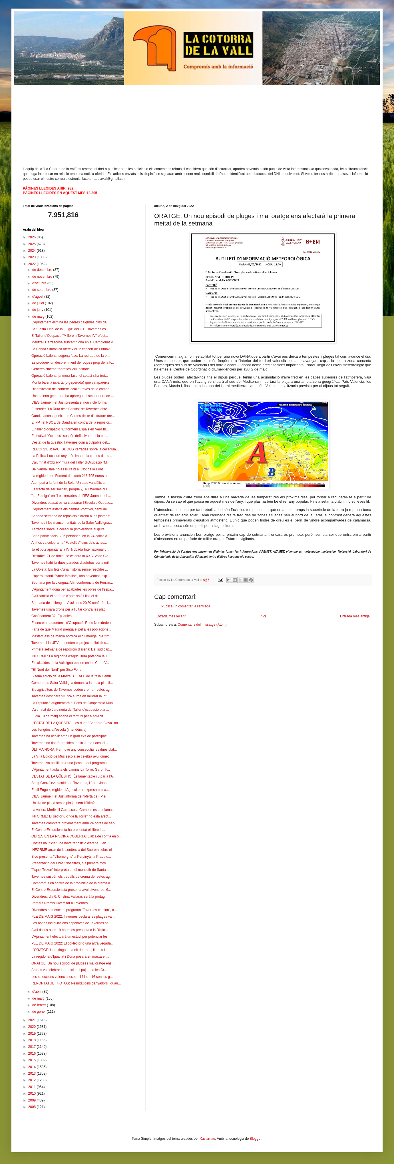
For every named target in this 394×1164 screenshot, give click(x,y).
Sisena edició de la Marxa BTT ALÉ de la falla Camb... (72, 676)
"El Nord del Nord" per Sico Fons (56, 670)
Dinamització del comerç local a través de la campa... (71, 389)
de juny (38, 310)
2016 (32, 1054)
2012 (32, 1080)
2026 (32, 237)
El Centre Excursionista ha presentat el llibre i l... (68, 830)
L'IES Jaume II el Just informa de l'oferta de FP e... (69, 796)
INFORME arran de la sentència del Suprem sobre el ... (73, 850)
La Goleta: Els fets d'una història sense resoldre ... (69, 569)
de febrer (39, 1005)
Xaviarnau (207, 1139)
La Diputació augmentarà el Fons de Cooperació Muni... (73, 703)
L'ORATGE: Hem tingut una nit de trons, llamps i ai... (71, 950)
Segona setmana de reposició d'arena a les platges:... (72, 516)
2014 (32, 1067)
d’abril (37, 992)
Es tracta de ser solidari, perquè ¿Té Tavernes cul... (70, 489)
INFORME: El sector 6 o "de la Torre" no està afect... (71, 816)
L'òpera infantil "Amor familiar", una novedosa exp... (70, 576)
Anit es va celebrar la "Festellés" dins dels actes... (69, 543)
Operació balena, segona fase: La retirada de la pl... (70, 356)
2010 (32, 1093)
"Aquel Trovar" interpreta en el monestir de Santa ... (70, 870)
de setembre (42, 290)
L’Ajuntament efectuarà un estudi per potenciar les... (70, 937)
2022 (32, 264)
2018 (32, 1040)
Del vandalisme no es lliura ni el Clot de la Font (67, 469)
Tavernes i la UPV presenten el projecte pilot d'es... (70, 643)
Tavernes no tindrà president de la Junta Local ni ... (70, 743)
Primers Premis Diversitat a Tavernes (59, 903)
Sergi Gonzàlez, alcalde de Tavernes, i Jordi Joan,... (70, 783)
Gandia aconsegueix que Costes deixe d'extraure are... (73, 416)
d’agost (38, 297)
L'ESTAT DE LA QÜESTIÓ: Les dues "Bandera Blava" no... (76, 723)
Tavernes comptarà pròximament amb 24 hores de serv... (74, 823)
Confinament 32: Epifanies (51, 616)
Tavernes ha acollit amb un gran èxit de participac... (70, 736)
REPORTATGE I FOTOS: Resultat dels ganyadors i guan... (76, 983)
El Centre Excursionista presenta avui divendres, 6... (71, 890)
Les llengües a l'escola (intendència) (59, 730)
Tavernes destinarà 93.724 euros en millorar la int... (70, 696)
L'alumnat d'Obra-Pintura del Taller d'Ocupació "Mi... (70, 462)
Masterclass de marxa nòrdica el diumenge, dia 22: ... (72, 636)
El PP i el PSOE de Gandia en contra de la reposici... (71, 422)
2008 (32, 1107)
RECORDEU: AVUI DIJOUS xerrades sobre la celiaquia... (75, 449)
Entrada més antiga (355, 616)
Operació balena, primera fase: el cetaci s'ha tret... (69, 376)
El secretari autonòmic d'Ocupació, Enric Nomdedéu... (72, 623)
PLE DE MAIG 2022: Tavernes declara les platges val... (73, 917)
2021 (32, 1020)
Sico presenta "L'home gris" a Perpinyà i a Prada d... (71, 857)
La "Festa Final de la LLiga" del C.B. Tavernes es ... (70, 329)
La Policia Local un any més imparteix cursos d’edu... (71, 456)
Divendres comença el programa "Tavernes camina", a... (74, 910)
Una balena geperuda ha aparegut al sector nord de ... (72, 396)
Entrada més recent (171, 616)
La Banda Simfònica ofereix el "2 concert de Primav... (71, 349)
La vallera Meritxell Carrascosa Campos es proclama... (72, 810)
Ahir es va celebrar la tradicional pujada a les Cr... (69, 970)
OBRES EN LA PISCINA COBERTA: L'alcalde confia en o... (76, 836)
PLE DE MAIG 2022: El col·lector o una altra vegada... (72, 943)
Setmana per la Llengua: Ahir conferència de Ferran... (72, 583)
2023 (32, 257)
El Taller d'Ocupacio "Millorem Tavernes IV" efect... (69, 336)
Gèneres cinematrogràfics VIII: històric (60, 369)
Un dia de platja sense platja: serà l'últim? (63, 803)
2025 (32, 244)
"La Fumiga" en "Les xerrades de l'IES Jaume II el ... (71, 496)
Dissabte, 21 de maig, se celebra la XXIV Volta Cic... (71, 556)
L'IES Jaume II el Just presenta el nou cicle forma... (70, 402)
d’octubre (39, 283)
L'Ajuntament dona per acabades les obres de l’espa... (72, 589)
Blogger (256, 1139)
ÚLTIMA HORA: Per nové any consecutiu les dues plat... (74, 750)
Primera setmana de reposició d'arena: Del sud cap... (71, 649)
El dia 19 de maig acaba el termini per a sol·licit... (68, 716)
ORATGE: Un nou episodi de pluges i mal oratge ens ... (73, 963)
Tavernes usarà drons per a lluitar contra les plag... (69, 609)
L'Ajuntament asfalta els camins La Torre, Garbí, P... (70, 770)
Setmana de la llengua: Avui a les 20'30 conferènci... (71, 603)
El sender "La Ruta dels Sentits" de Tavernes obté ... (71, 409)
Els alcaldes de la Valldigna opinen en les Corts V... (70, 663)
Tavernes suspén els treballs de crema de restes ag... (71, 877)
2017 (32, 1047)
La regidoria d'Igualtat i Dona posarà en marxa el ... (70, 956)
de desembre (42, 270)
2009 (32, 1100)
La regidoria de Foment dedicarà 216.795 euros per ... (72, 476)
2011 (32, 1087)
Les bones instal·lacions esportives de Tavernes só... (71, 923)
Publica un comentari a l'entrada (185, 606)
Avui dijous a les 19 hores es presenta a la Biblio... (69, 930)
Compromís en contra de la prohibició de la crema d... (72, 883)
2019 (32, 1034)
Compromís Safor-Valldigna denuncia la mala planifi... (72, 683)
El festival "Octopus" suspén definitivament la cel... (69, 436)
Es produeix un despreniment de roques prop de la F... (72, 362)
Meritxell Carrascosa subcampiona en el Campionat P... (73, 342)
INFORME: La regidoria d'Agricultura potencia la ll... (70, 656)
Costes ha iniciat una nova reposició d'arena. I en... (70, 843)
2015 (32, 1060)
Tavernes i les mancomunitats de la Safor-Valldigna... (71, 523)
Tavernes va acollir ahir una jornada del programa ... (70, 763)
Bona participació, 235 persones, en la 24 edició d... (70, 536)
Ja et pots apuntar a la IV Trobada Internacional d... (70, 549)
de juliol (38, 303)
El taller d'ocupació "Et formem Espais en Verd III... (70, 429)
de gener (39, 1012)
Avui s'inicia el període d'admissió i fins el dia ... (67, 596)
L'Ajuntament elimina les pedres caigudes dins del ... (71, 322)
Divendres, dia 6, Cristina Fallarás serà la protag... (69, 897)
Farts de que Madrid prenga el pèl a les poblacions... (71, 629)
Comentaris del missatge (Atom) (202, 625)
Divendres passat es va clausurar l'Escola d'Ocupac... (72, 503)
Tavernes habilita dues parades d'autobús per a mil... (71, 563)
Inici (263, 616)
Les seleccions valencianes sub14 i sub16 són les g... (72, 977)
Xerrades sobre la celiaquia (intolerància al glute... (69, 529)
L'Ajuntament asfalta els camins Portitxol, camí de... (70, 509)
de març (39, 998)
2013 (32, 1074)
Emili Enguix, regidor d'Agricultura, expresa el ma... (70, 790)
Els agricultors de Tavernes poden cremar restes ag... (71, 690)
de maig (38, 317)
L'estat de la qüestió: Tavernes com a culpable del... (70, 442)
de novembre (42, 277)
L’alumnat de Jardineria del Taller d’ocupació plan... (70, 710)
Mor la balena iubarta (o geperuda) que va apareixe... (71, 382)
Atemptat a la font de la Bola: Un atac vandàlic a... (69, 483)
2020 (32, 1027)
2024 (32, 251)
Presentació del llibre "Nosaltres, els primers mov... (69, 863)
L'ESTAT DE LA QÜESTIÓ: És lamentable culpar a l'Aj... (73, 776)
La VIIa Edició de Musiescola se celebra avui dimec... (71, 756)
